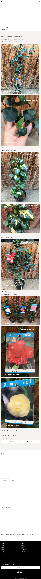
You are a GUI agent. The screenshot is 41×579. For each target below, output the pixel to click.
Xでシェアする (30, 441)
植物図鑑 (2, 547)
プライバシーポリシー (24, 551)
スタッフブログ (6, 27)
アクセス (2, 553)
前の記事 (3, 447)
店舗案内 (2, 545)
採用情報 (22, 547)
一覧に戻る (20, 447)
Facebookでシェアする (11, 441)
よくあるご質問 (23, 549)
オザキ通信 (2, 549)
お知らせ (2, 551)
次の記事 (38, 447)
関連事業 (22, 545)
